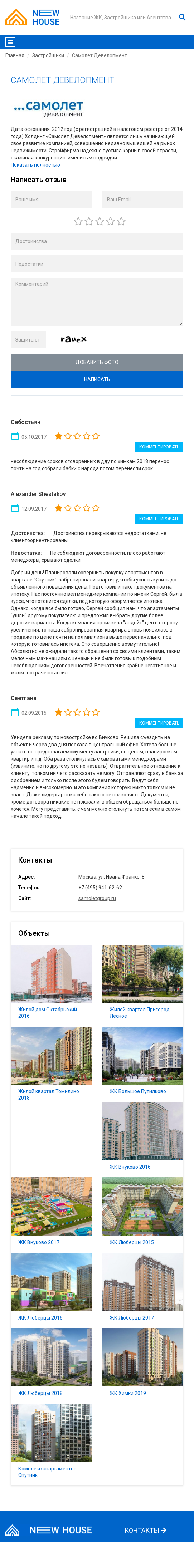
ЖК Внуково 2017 (51, 1215)
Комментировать (159, 447)
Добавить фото (97, 362)
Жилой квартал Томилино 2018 (51, 1068)
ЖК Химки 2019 (142, 1366)
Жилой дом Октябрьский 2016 (51, 986)
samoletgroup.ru (97, 898)
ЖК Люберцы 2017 (142, 1290)
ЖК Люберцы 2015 (142, 1215)
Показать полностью (35, 165)
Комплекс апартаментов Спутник (51, 1444)
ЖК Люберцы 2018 (51, 1366)
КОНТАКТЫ (145, 1530)
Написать (97, 379)
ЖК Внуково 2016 (142, 1139)
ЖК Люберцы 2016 (51, 1290)
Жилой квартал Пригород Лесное (142, 986)
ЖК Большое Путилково (142, 1064)
